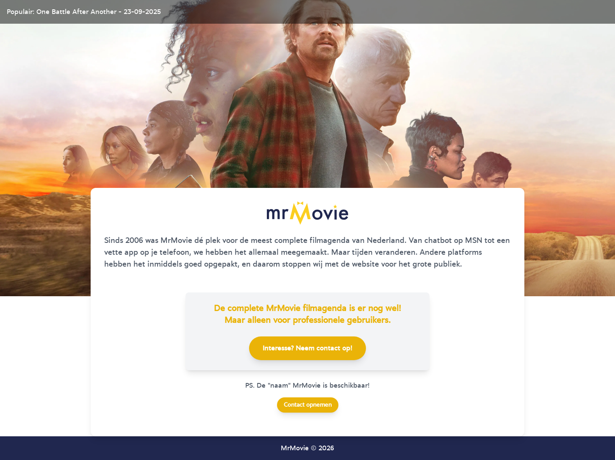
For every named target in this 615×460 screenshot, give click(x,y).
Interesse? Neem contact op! (307, 348)
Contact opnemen (308, 405)
